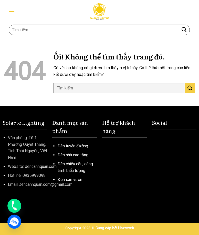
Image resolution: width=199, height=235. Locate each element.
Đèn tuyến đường (73, 146)
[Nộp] (184, 30)
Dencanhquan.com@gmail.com (45, 184)
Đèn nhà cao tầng (73, 154)
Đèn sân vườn (70, 179)
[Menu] (12, 11)
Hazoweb (126, 228)
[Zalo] (14, 222)
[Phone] (14, 206)
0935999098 (34, 175)
